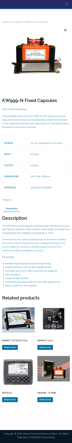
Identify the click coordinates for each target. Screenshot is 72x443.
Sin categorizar (16, 22)
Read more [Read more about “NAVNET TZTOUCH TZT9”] (10, 347)
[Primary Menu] (67, 4)
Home (5, 22)
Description (12, 208)
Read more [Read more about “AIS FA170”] (10, 399)
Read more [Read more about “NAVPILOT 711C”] (45, 347)
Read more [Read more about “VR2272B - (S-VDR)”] (45, 399)
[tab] (11, 209)
